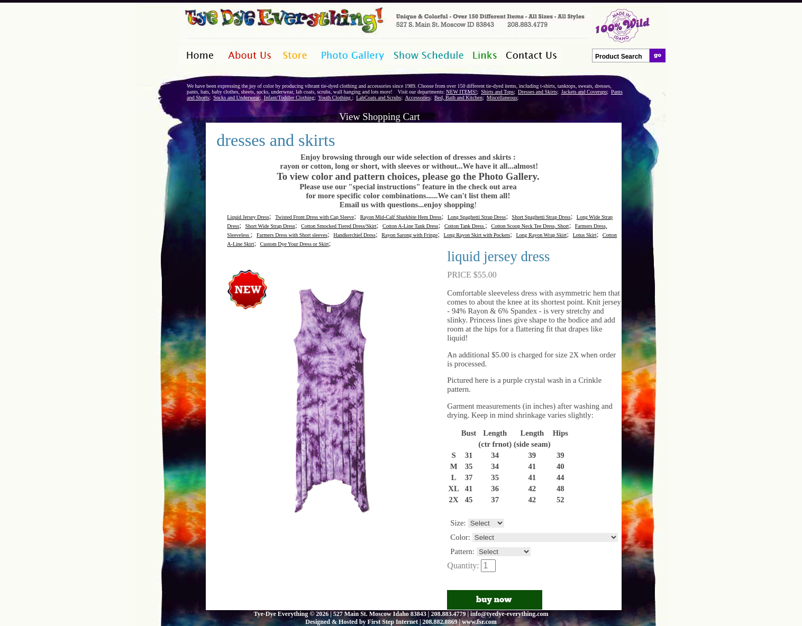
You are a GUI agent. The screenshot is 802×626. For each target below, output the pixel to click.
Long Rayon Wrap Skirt (541, 235)
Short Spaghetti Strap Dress (541, 217)
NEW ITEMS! (461, 92)
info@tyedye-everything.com (509, 614)
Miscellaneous (502, 97)
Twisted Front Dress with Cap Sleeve (314, 217)
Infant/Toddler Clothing (289, 97)
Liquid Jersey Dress (248, 217)
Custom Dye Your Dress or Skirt (294, 244)
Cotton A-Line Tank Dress (410, 226)
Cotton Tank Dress (464, 226)
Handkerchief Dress (354, 235)
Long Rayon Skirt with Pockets (477, 235)
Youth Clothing (335, 97)
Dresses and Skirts (537, 92)
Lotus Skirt (585, 235)
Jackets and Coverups (584, 92)
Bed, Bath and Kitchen (458, 97)
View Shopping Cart (379, 116)
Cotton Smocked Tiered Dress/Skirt (339, 226)
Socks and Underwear (236, 97)
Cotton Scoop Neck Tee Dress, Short (530, 226)
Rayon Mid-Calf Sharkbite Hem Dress (401, 217)
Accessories (417, 97)
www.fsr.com (479, 621)
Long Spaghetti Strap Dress (477, 217)
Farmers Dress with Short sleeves (292, 235)
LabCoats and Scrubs (378, 97)
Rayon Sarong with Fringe (409, 235)
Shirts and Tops (497, 92)
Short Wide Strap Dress (270, 226)
